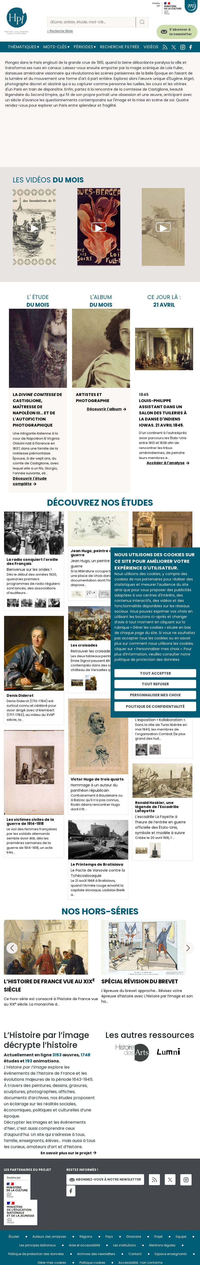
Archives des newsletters (96, 1254)
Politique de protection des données (36, 1254)
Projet (158, 1236)
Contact (135, 1254)
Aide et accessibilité (84, 1245)
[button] (12, 948)
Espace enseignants (171, 1254)
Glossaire (133, 1236)
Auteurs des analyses (49, 1236)
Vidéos (151, 47)
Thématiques (22, 47)
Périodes (83, 47)
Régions (85, 1236)
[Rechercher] (91, 22)
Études (14, 1236)
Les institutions (124, 1245)
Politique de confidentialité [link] (155, 706)
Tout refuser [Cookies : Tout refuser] (155, 684)
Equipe (181, 1236)
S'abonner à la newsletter (180, 31)
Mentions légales (162, 1245)
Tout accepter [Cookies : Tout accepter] (155, 673)
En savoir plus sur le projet (66, 1153)
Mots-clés (55, 47)
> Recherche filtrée (60, 31)
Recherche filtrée (119, 47)
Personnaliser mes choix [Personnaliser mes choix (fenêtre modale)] (155, 695)
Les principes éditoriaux (37, 1245)
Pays (109, 1236)
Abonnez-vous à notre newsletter (105, 1179)
